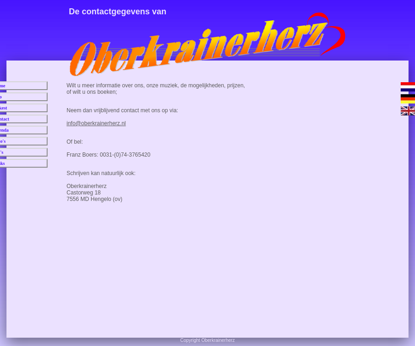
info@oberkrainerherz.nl (96, 123)
